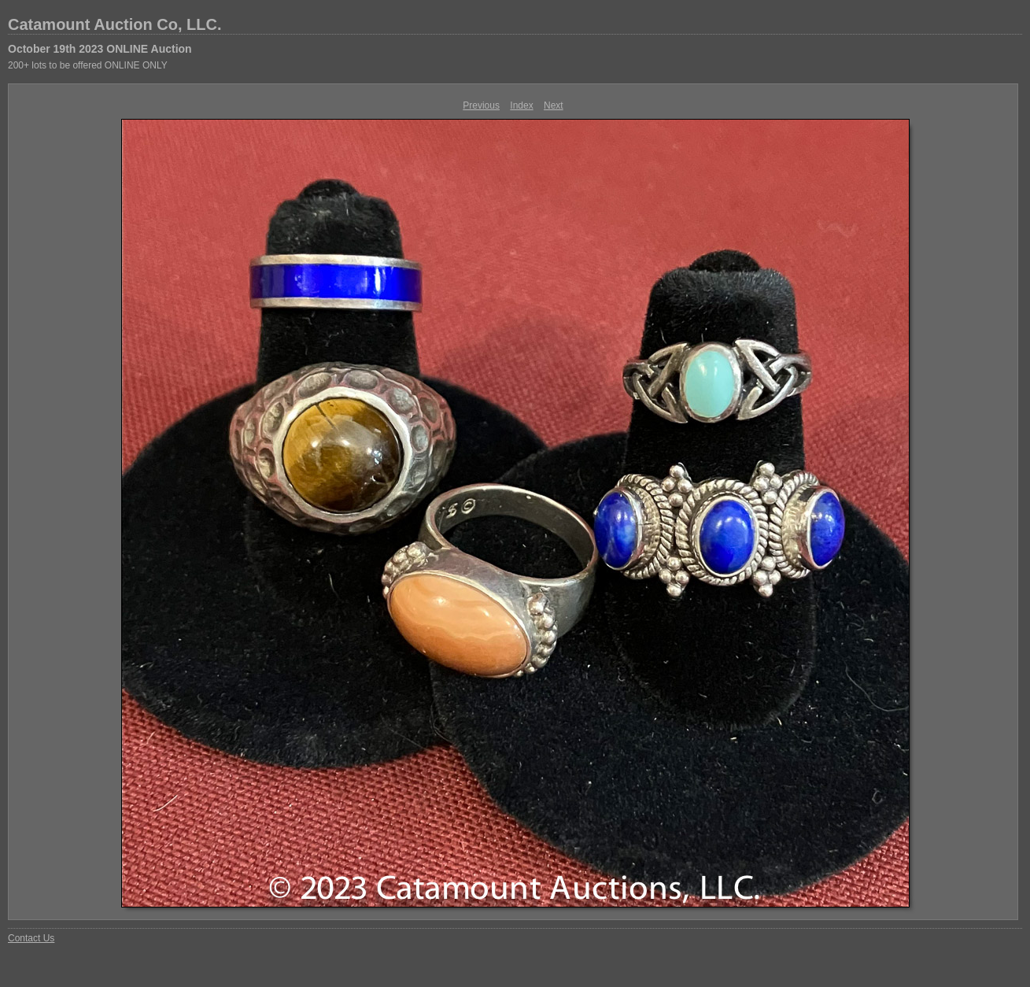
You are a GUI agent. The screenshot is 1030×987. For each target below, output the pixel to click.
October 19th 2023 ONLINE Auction (100, 49)
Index (521, 105)
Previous (481, 105)
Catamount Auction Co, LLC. (114, 24)
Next (553, 105)
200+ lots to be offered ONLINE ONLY (88, 65)
